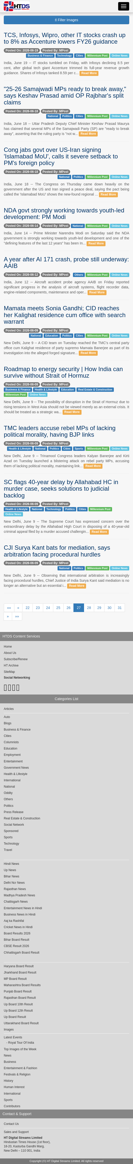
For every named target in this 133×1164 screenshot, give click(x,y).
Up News (10, 870)
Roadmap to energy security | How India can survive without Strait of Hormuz (63, 372)
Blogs (7, 723)
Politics (67, 116)
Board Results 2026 (17, 933)
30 (110, 608)
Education (51, 335)
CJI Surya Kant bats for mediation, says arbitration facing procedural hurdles (57, 551)
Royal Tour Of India (21, 1042)
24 (48, 608)
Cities (79, 55)
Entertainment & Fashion (20, 1068)
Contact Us (11, 1124)
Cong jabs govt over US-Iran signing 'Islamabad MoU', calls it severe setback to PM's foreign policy (61, 156)
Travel (8, 850)
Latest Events (13, 1037)
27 (79, 608)
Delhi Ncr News (14, 882)
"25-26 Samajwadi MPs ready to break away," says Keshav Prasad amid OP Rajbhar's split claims (65, 96)
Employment (12, 755)
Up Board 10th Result (18, 1004)
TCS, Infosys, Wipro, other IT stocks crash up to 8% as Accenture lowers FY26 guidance (64, 38)
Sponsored (11, 831)
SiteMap (9, 672)
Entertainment (13, 761)
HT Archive (11, 665)
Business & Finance (40, 55)
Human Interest (14, 1087)
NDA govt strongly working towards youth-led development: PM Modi (64, 213)
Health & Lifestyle (46, 389)
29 (99, 608)
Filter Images (66, 20)
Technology (64, 55)
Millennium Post (97, 55)
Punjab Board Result (18, 991)
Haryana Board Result (19, 966)
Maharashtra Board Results (22, 985)
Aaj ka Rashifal (14, 921)
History (8, 1081)
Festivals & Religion (17, 1074)
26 (69, 608)
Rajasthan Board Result (20, 998)
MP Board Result (15, 979)
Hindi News (11, 864)
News (7, 1055)
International (12, 780)
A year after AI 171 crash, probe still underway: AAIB (66, 262)
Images (9, 1029)
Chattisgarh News (16, 901)
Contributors (12, 1106)
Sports (79, 448)
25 (58, 608)
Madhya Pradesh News (19, 895)
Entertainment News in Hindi (23, 908)
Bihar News (11, 876)
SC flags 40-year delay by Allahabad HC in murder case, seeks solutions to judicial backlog (61, 489)
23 (38, 608)
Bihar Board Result (16, 939)
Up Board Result (15, 1017)
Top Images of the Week (20, 1049)
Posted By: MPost (55, 50)
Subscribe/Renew (16, 659)
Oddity (8, 793)
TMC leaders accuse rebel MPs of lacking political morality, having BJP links (60, 431)
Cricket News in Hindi (18, 927)
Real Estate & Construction (95, 389)
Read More (89, 73)
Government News (16, 767)
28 (89, 608)
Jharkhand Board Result (20, 972)
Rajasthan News (15, 889)
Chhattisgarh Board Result (21, 952)
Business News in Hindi (19, 914)
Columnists (11, 742)
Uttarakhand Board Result (21, 1023)
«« (9, 608)
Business (10, 1062)
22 (27, 608)
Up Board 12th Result (18, 1010)
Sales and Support (16, 1132)
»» (17, 616)
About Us (10, 653)
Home (8, 646)
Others (78, 274)
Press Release (13, 812)
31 (120, 608)
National (53, 116)
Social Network (14, 824)
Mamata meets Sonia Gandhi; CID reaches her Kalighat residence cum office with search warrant (64, 315)
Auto (7, 717)
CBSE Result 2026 (16, 946)
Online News (120, 55)
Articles (9, 709)
